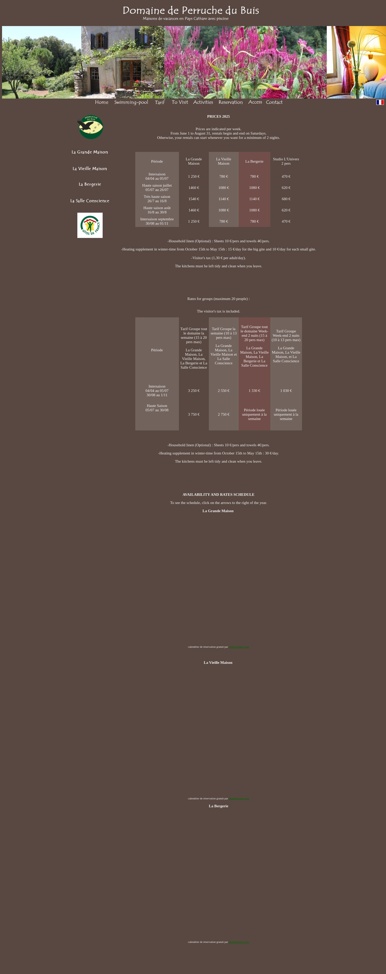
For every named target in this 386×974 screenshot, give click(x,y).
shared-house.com (239, 646)
